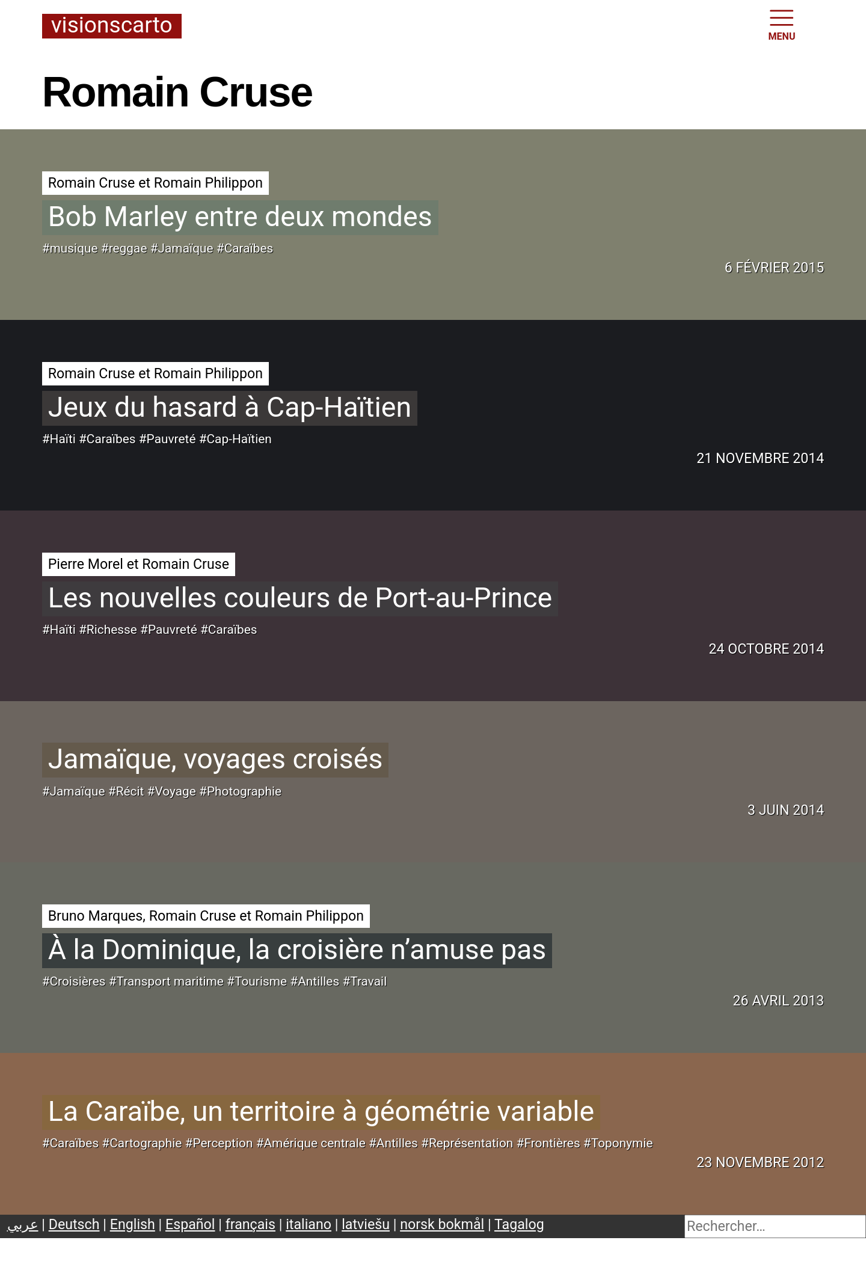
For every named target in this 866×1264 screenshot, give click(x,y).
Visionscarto (112, 26)
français (250, 1224)
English (132, 1224)
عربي (22, 1224)
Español (190, 1224)
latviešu (366, 1224)
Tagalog (519, 1224)
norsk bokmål (442, 1224)
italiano (308, 1224)
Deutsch (74, 1224)
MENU (782, 24)
